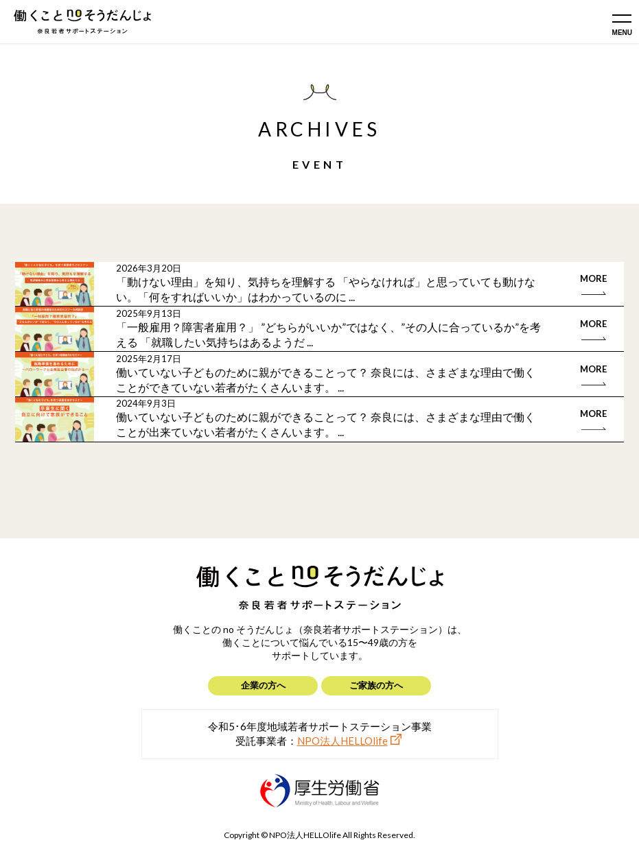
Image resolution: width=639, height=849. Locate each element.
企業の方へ (263, 685)
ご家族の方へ (376, 685)
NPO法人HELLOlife (342, 740)
